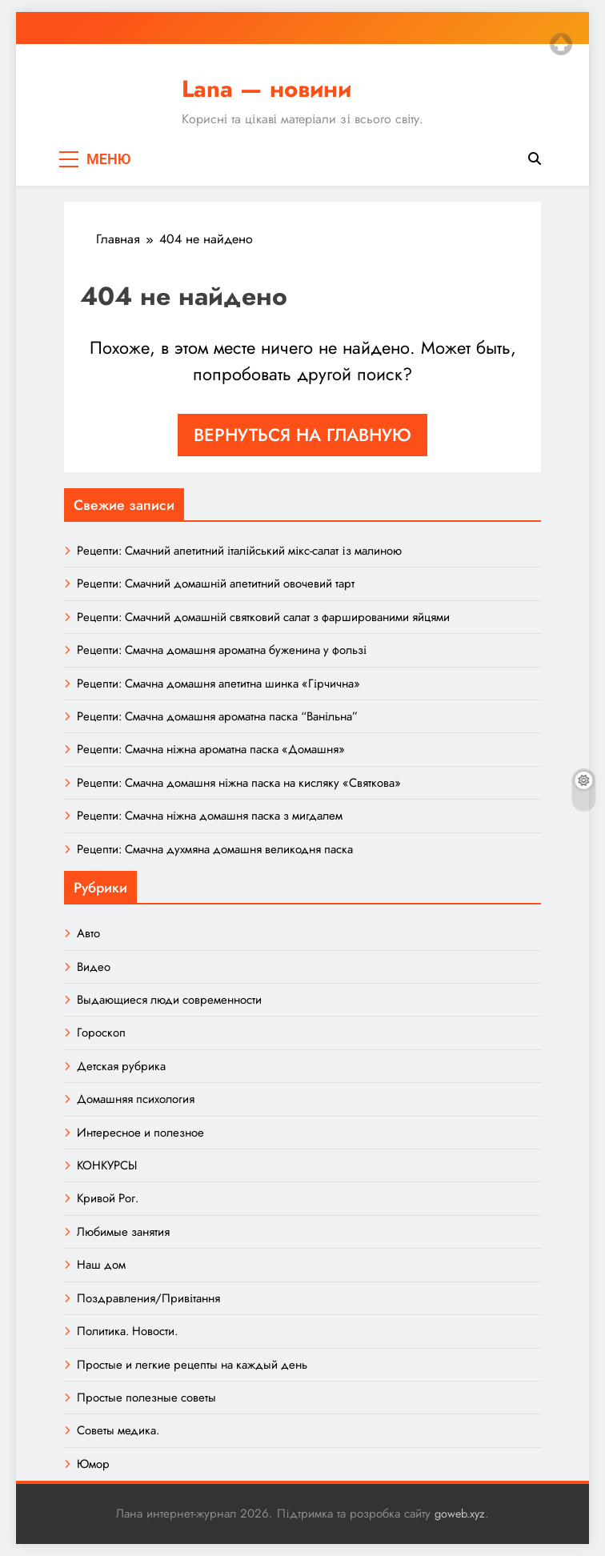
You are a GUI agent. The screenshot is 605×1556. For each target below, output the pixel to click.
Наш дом (101, 1264)
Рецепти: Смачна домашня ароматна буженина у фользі (222, 650)
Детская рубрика (121, 1066)
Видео (93, 967)
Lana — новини (266, 89)
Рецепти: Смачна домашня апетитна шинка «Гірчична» (218, 683)
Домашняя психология (135, 1099)
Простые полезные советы (146, 1397)
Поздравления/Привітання (148, 1298)
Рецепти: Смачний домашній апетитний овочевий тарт (216, 583)
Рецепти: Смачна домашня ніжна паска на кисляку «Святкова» (239, 783)
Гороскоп (101, 1032)
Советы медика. (118, 1430)
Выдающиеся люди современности (169, 1000)
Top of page (561, 44)
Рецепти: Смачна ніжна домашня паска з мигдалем (210, 815)
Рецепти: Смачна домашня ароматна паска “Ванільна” (217, 716)
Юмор (93, 1464)
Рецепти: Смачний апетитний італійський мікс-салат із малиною (239, 550)
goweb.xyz (460, 1514)
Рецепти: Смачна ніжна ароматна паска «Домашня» (211, 749)
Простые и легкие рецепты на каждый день (192, 1365)
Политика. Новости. (127, 1331)
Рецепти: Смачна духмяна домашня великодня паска (215, 849)
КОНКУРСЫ (107, 1165)
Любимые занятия (123, 1232)
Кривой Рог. (107, 1198)
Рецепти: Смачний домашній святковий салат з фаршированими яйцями (263, 617)
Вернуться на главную (302, 434)
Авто (88, 933)
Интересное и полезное (140, 1132)
